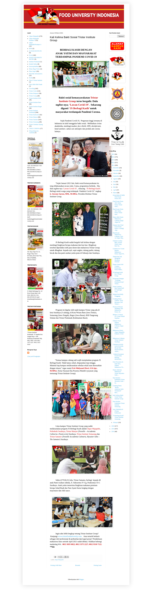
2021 (113, 165)
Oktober (115, 173)
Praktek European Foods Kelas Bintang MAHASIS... (118, 356)
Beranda (77, 565)
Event (30, 55)
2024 (113, 157)
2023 (113, 160)
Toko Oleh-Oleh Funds (35, 84)
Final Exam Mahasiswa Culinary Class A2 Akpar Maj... (118, 235)
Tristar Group (33, 96)
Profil (30, 78)
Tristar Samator (33, 119)
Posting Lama (98, 565)
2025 (113, 154)
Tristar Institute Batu (35, 102)
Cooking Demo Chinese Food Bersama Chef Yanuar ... (118, 301)
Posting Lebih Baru (56, 565)
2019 (113, 429)
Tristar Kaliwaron (34, 115)
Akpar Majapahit (59, 559)
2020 (113, 426)
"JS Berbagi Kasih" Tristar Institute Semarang (118, 417)
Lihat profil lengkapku (33, 356)
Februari (115, 422)
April (114, 190)
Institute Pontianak (34, 62)
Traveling (32, 88)
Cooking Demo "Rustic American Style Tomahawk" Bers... (118, 389)
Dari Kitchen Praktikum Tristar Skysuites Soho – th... (119, 380)
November (116, 170)
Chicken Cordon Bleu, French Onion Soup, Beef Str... (117, 243)
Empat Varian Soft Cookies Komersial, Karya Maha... (118, 267)
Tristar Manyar (33, 117)
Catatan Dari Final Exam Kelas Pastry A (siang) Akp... (118, 227)
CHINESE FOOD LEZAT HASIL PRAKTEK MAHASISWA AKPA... (118, 348)
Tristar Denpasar (34, 93)
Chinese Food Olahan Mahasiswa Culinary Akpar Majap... (118, 324)
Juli (114, 181)
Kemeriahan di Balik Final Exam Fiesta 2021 (119, 196)
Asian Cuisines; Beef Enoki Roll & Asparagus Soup (118, 289)
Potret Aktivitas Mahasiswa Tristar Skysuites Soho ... (118, 372)
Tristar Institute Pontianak (33, 111)
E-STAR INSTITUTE (35, 51)
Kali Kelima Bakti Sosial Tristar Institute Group (118, 397)
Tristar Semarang (34, 122)
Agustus (115, 179)
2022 (113, 162)
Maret (115, 193)
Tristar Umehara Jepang (36, 124)
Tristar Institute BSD (35, 98)
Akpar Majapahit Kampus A (34, 39)
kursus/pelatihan (33, 66)
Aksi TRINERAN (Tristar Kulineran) (118, 411)
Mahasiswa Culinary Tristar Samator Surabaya (119, 340)
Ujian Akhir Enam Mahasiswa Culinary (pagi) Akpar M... (118, 219)
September (116, 176)
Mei (114, 187)
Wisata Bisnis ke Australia (34, 131)
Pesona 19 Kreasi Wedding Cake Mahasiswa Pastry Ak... (118, 309)
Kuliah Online (33, 64)
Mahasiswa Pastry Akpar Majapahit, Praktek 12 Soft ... (119, 333)
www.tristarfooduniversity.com (70, 536)
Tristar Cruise (33, 91)
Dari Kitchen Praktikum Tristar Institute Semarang (119, 404)
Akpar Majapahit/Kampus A (35, 43)
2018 (113, 431)
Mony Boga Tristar (34, 69)
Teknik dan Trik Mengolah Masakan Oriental (117, 259)
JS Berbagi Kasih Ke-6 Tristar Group (118, 274)
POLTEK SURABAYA (35, 74)
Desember (116, 168)
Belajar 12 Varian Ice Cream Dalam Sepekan (119, 316)
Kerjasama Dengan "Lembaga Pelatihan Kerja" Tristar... (118, 281)
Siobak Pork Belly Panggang (118, 295)
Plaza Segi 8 (32, 71)
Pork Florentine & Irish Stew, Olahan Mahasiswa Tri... (118, 364)
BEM (30, 48)
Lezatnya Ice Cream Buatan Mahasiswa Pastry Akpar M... (119, 251)
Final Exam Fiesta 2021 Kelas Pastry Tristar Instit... (118, 204)
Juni (114, 184)
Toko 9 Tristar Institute (35, 80)
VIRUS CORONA (34, 128)
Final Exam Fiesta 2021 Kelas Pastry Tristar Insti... (118, 211)
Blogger (81, 579)
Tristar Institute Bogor (35, 106)
